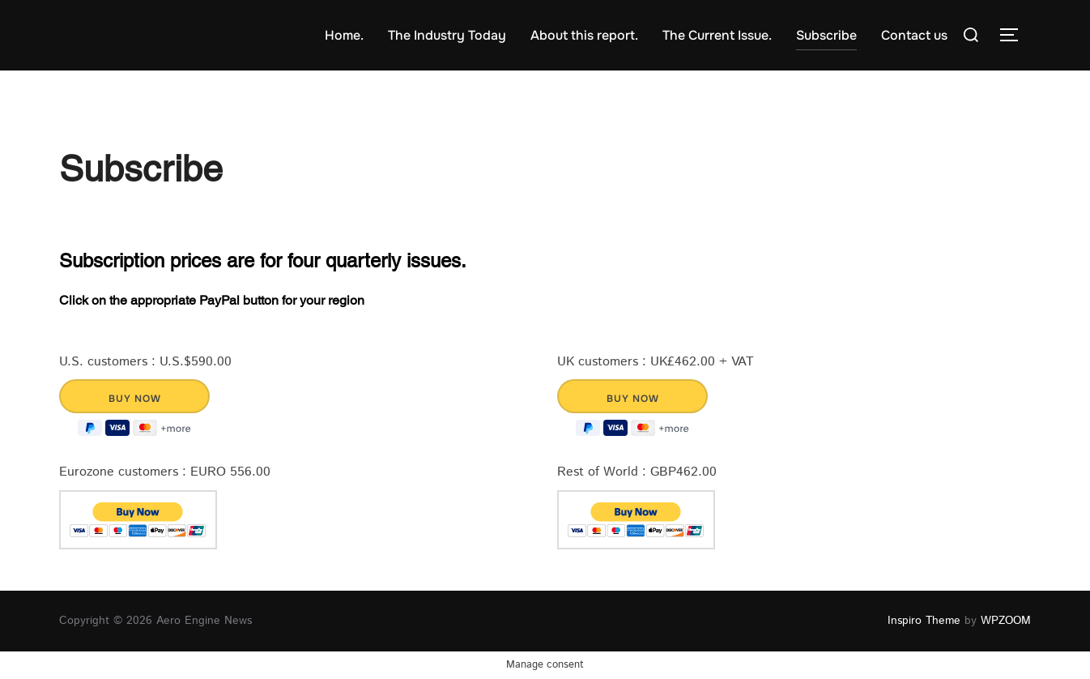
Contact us (914, 35)
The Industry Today (447, 35)
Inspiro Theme (924, 621)
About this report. (584, 35)
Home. (344, 35)
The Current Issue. (717, 35)
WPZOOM (1006, 621)
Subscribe (826, 35)
